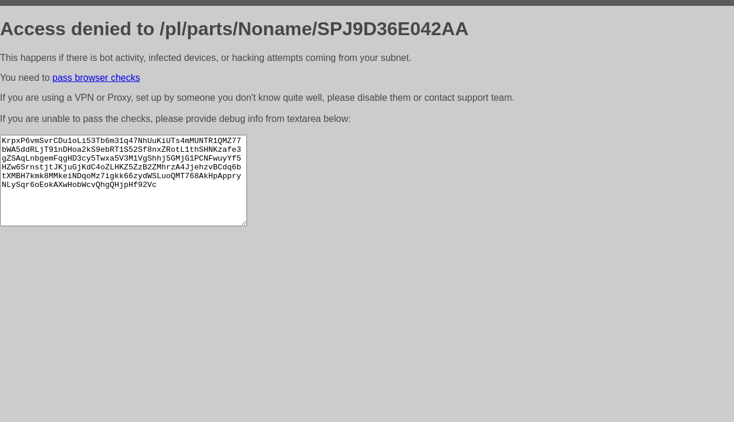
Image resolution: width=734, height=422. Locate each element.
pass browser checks (96, 78)
